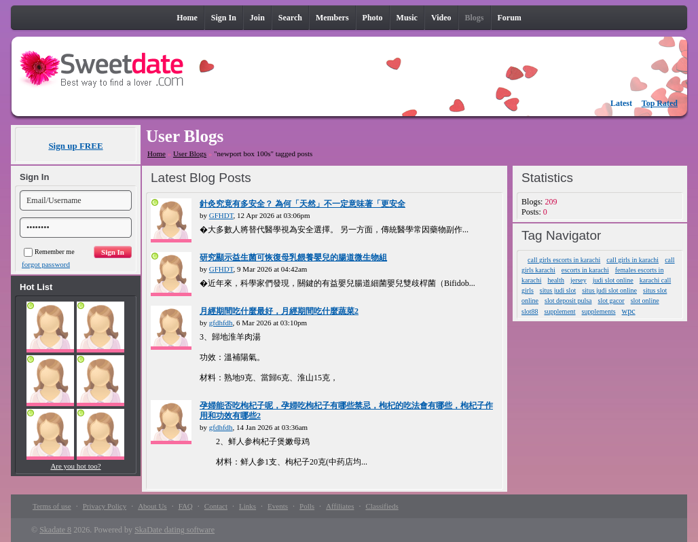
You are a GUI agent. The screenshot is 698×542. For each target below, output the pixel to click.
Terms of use (52, 506)
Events (278, 506)
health (555, 280)
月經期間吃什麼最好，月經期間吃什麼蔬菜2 (279, 311)
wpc (629, 311)
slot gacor (611, 300)
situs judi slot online (609, 290)
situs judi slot (558, 290)
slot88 (529, 311)
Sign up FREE (75, 146)
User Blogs (189, 153)
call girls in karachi (632, 260)
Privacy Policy (104, 506)
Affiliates (340, 506)
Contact (215, 506)
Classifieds (381, 506)
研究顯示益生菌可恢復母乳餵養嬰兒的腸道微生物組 (293, 257)
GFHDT (221, 215)
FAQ (186, 506)
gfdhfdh (221, 323)
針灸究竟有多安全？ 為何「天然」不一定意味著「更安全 (302, 204)
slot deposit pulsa (568, 300)
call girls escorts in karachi (564, 260)
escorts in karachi (585, 270)
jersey (578, 280)
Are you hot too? (75, 466)
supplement (560, 311)
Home (156, 153)
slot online (645, 300)
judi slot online (613, 280)
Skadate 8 (55, 530)
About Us (152, 506)
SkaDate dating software (174, 530)
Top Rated (660, 103)
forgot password (46, 264)
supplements (599, 311)
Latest (621, 103)
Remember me (49, 251)
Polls (306, 506)
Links (247, 506)
